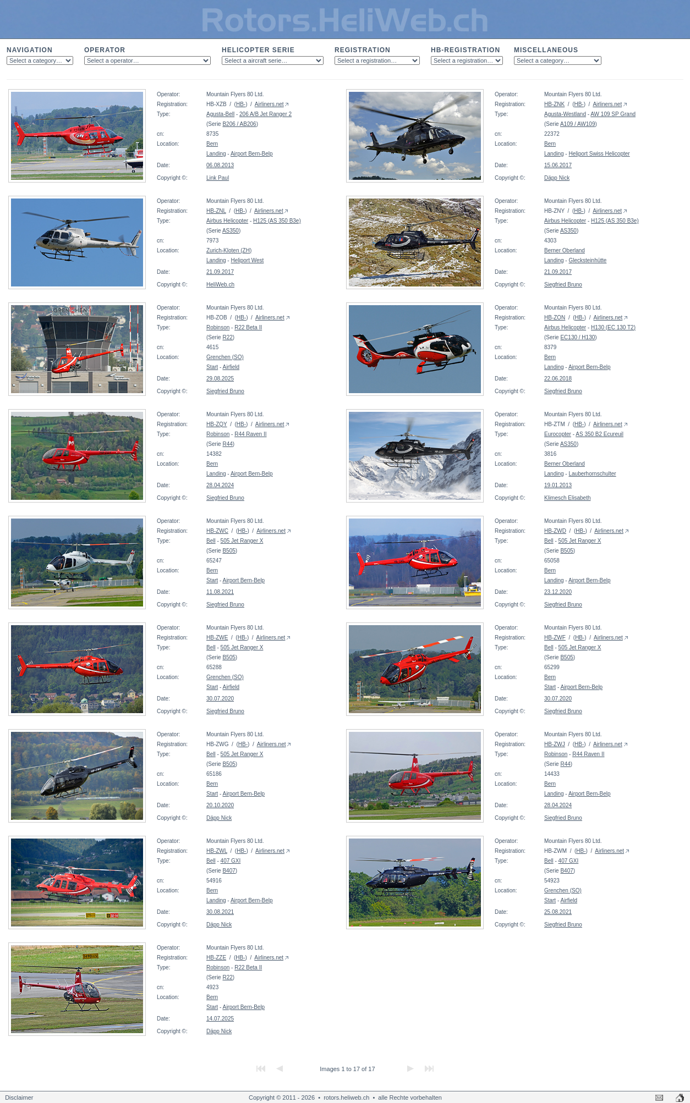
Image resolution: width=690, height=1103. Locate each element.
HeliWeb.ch (220, 285)
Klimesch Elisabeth (567, 498)
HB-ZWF (555, 638)
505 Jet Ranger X (242, 541)
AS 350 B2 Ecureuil (599, 434)
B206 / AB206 (239, 124)
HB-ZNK (554, 104)
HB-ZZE (216, 958)
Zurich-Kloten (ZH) (228, 250)
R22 (227, 337)
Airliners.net (269, 104)
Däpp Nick (556, 178)
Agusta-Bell (220, 114)
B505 (228, 551)
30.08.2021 (220, 912)
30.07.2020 (220, 699)
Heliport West (247, 260)
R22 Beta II (248, 327)
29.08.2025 (220, 379)
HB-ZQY (216, 424)
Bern (212, 144)
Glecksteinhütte (587, 260)
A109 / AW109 (577, 124)
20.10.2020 (220, 805)
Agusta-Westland (565, 114)
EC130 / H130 (577, 337)
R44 (227, 444)
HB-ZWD (555, 531)
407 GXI (231, 861)
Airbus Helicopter (227, 221)
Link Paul (217, 178)
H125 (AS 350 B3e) (277, 221)
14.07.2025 (220, 1019)
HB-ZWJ (554, 744)
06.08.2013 (220, 165)
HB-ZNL (216, 211)
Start (212, 367)
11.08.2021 (220, 592)
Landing (216, 154)
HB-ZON (554, 318)
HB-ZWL (216, 851)
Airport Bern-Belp (252, 154)
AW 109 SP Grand (613, 114)
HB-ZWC (217, 531)
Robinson (217, 327)
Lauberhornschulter (592, 474)
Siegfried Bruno (563, 285)
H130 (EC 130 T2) (613, 327)
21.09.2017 (220, 272)
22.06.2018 (558, 379)
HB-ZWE (217, 638)
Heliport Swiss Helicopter (598, 154)
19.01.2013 (558, 485)
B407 (228, 871)
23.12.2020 (558, 592)
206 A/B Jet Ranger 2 (265, 114)
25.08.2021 (558, 912)
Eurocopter (557, 434)
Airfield (230, 367)
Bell (211, 541)
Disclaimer (19, 1097)
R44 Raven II (250, 434)
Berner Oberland (564, 250)
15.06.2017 (558, 165)
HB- (240, 104)
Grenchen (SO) (225, 357)
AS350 (230, 231)
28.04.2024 (220, 485)
